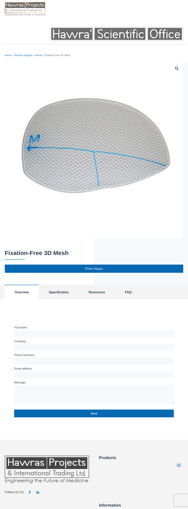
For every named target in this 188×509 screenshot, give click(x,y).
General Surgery (23, 55)
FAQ (128, 292)
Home (8, 55)
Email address (23, 368)
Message (20, 382)
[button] (176, 68)
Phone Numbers (24, 355)
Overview (22, 292)
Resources (97, 292)
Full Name (20, 327)
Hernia (38, 55)
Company (20, 341)
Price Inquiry (94, 268)
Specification (59, 292)
